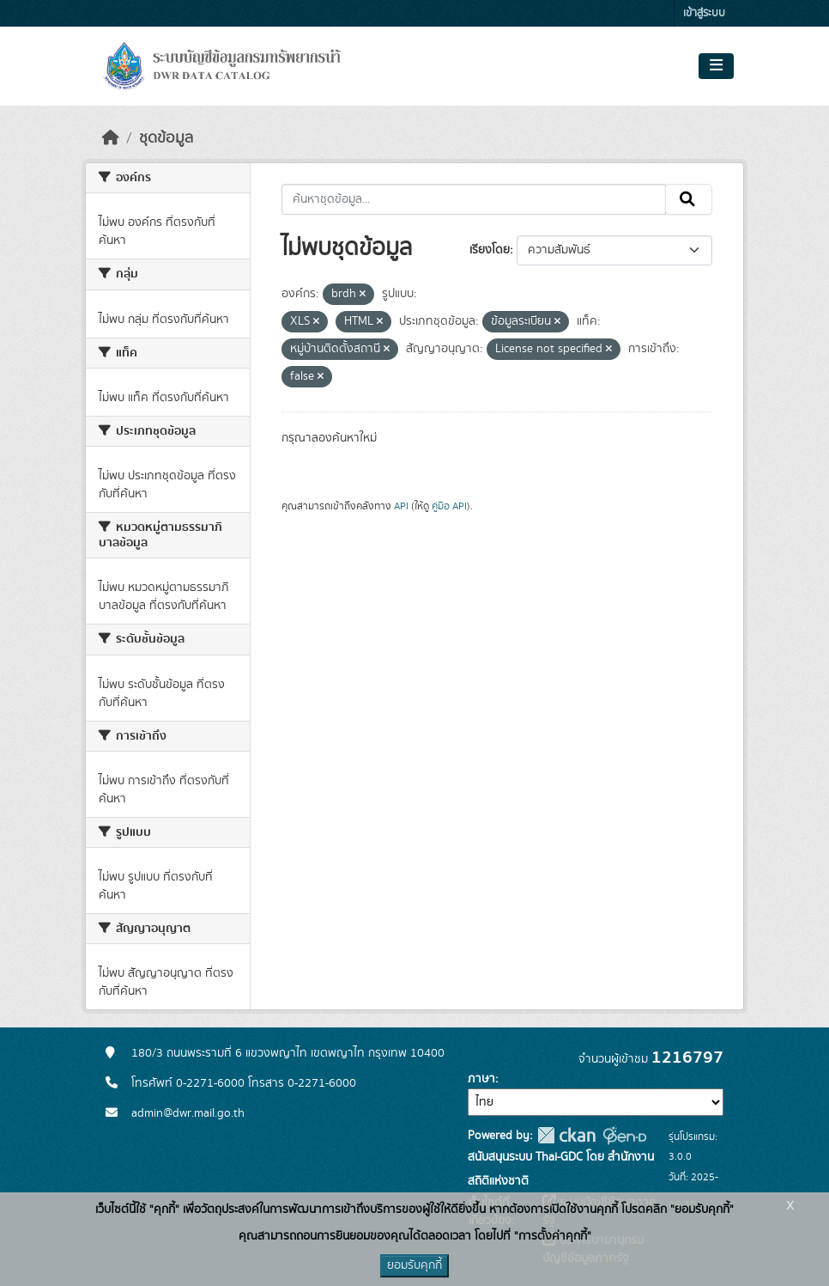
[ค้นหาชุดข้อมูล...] (474, 199)
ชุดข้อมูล (166, 138)
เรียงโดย (489, 250)
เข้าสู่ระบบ (704, 13)
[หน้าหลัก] (110, 138)
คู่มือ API (449, 506)
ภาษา (481, 1079)
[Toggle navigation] (716, 66)
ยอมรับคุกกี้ (414, 1265)
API (401, 506)
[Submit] (688, 199)
